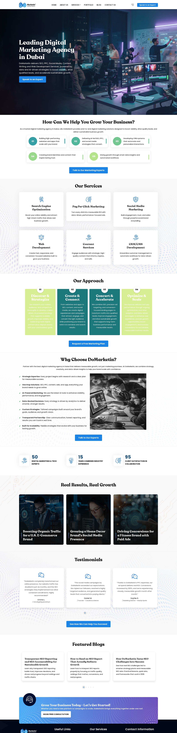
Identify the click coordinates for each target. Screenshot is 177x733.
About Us (64, 5)
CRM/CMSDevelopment (136, 246)
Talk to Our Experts (88, 437)
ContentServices (88, 246)
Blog (99, 5)
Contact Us (110, 5)
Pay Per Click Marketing (88, 206)
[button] (83, 687)
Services (75, 5)
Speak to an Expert (147, 5)
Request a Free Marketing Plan (88, 343)
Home (54, 5)
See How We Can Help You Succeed (88, 624)
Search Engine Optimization (41, 208)
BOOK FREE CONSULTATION (56, 714)
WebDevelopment (41, 246)
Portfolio (88, 5)
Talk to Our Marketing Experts (88, 170)
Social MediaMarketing (135, 208)
